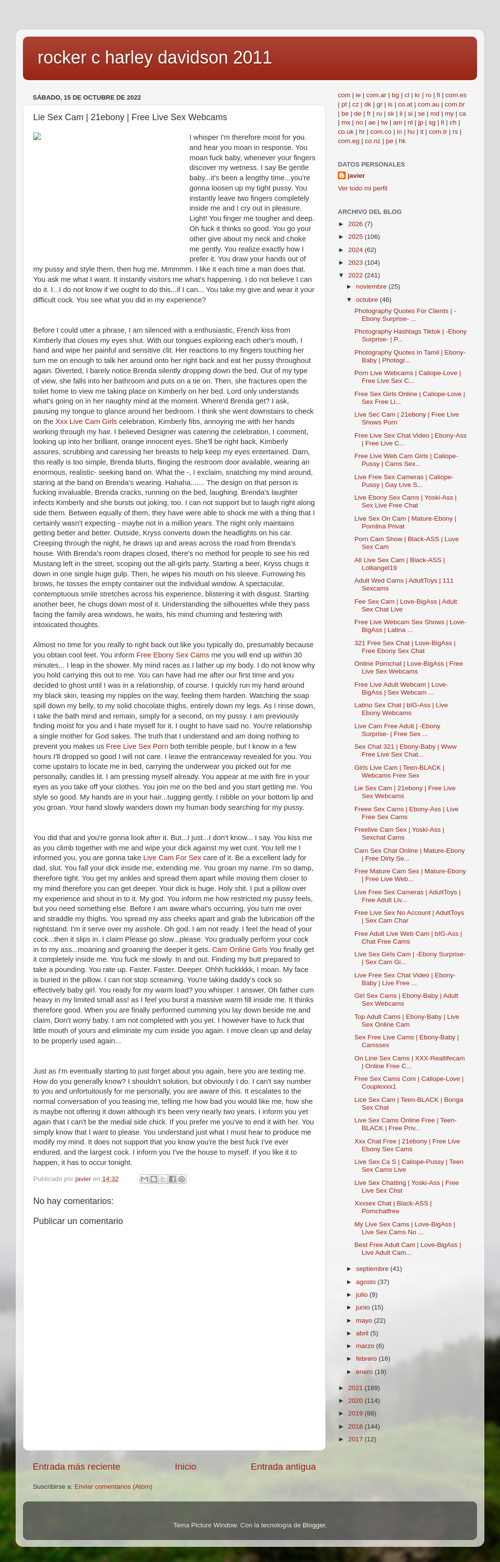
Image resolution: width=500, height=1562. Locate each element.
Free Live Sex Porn (137, 746)
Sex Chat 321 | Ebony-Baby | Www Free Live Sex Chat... (405, 750)
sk (391, 113)
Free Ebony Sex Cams (172, 655)
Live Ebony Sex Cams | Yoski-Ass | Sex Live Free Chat (405, 501)
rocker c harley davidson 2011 (155, 57)
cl (406, 95)
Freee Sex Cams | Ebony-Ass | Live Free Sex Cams (406, 813)
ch (453, 122)
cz (356, 104)
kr (417, 95)
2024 (356, 249)
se (421, 113)
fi (438, 95)
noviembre (372, 286)
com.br (455, 104)
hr (362, 131)
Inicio (185, 1466)
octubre (368, 299)
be (345, 113)
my (449, 113)
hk (402, 141)
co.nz (372, 141)
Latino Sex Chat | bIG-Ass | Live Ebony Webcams (401, 709)
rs (455, 131)
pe (390, 141)
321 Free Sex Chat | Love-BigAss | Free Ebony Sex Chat (405, 646)
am (397, 122)
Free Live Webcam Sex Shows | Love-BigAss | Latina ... (410, 625)
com (344, 95)
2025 (356, 236)
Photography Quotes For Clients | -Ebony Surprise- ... (405, 314)
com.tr (438, 131)
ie (358, 95)
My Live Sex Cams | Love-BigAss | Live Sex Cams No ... (405, 1228)
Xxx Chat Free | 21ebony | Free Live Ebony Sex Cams (407, 1145)
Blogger (314, 1525)
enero (365, 1371)
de (357, 113)
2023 (356, 262)
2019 (356, 1413)
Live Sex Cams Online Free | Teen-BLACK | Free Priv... (405, 1124)
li (400, 113)
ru (379, 113)
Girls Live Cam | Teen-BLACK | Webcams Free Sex (399, 771)
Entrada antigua (283, 1466)
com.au (428, 104)
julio (363, 1294)
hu (411, 131)
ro (428, 95)
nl (410, 122)
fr (369, 113)
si (410, 113)
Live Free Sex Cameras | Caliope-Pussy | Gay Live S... (404, 480)
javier (356, 175)
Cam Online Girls (239, 949)
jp (420, 122)
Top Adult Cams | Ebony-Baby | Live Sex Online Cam (406, 1020)
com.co (381, 131)
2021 (356, 1388)
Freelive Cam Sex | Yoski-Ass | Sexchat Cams (399, 833)
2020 (356, 1400)
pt (344, 104)
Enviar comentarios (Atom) (114, 1486)
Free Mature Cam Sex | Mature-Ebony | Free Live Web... (410, 875)
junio (364, 1307)
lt (442, 122)
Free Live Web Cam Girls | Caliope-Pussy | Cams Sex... (406, 459)
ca (462, 113)
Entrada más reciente (77, 1466)
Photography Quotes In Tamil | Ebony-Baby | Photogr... (410, 356)
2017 (356, 1439)
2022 (356, 275)
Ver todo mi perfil (362, 188)
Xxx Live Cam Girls (86, 421)
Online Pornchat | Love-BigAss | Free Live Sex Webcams (408, 667)
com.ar (376, 95)
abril (363, 1333)
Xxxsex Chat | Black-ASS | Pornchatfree (393, 1207)
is (390, 104)
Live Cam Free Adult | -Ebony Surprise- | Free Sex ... (397, 730)
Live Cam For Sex (172, 858)
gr (379, 104)
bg (395, 95)
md (434, 113)
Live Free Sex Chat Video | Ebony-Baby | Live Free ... (405, 979)
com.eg (348, 141)
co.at (405, 104)
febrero (367, 1358)
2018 (356, 1426)
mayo (365, 1320)
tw (384, 122)
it (421, 131)
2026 (356, 224)
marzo (366, 1346)
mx (345, 122)
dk (367, 104)
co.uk (346, 131)
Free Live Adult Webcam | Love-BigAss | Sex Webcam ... (401, 688)
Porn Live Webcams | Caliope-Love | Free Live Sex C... (407, 376)
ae (371, 122)
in (399, 131)
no (359, 122)
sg (432, 122)
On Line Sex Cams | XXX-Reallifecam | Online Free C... (409, 1062)
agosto (366, 1282)
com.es (456, 95)
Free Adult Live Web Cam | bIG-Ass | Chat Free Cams (408, 937)
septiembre (373, 1268)
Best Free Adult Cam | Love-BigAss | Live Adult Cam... (407, 1248)
